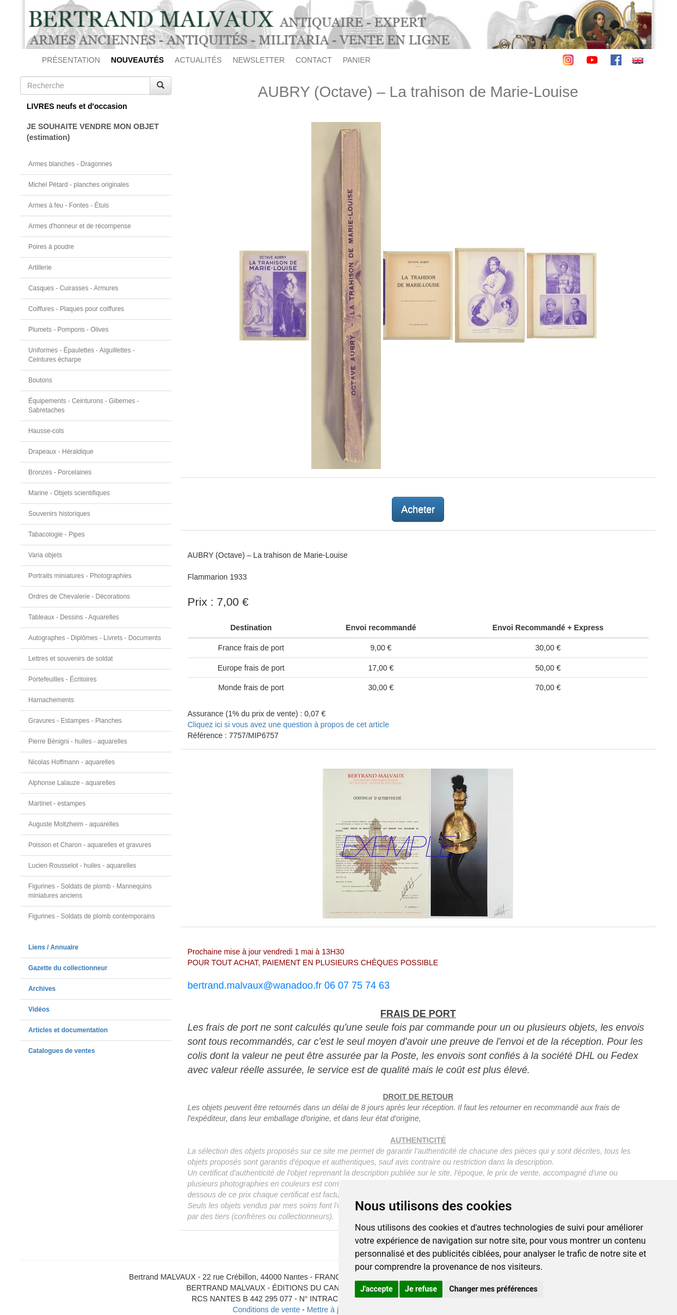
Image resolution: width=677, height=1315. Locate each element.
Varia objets (45, 555)
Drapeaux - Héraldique (61, 451)
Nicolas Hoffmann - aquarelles (71, 762)
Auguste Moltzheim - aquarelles (73, 824)
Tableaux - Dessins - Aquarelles (73, 617)
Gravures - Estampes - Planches (75, 721)
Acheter (418, 509)
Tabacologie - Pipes (56, 534)
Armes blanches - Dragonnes (70, 164)
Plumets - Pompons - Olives (68, 329)
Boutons (40, 380)
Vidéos (39, 1009)
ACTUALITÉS (198, 60)
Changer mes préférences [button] (494, 1288)
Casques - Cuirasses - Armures (73, 288)
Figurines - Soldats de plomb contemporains (91, 916)
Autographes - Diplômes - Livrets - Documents (94, 638)
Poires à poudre (51, 247)
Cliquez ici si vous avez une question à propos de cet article (288, 724)
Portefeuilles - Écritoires (62, 679)
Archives (42, 989)
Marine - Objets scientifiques (69, 493)
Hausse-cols (46, 431)
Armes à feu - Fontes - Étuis (68, 205)
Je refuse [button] (421, 1288)
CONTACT (314, 60)
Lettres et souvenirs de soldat (70, 658)
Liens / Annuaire (53, 947)
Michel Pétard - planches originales (78, 184)
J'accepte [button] (376, 1288)
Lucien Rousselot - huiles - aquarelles (82, 865)
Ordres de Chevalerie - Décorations (79, 596)
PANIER (357, 60)
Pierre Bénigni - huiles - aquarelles (77, 741)
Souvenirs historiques (59, 514)
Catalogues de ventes (61, 1051)
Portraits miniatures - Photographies (80, 576)
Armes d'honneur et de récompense (79, 226)
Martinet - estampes (56, 803)
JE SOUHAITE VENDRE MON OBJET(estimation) (93, 132)
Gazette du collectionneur (67, 968)
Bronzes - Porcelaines (59, 472)
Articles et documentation (68, 1030)
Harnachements (51, 700)
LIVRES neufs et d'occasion (77, 106)
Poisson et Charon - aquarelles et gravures (89, 845)
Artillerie (40, 267)
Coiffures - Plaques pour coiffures (76, 309)
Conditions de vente (266, 1309)
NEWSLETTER (258, 60)
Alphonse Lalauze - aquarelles (71, 783)
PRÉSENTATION (71, 60)
